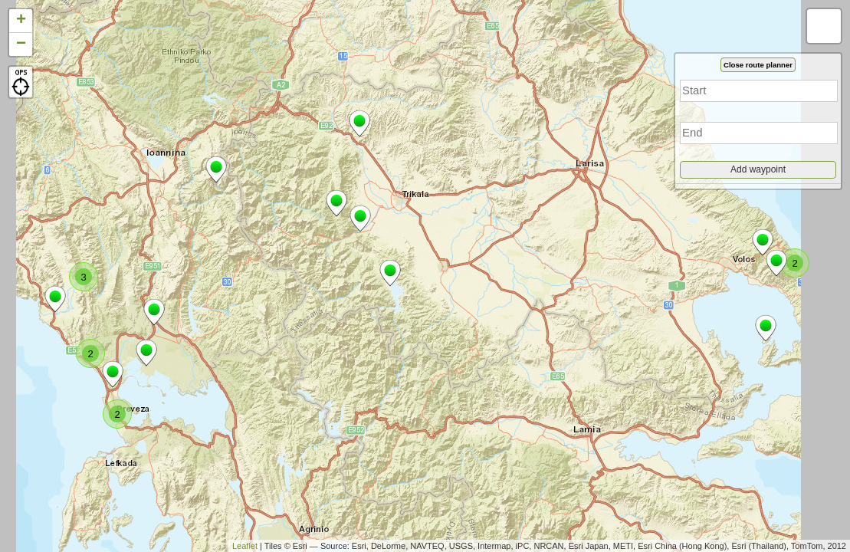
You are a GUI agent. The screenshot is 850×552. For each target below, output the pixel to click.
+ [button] (21, 20)
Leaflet (245, 545)
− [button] (21, 44)
